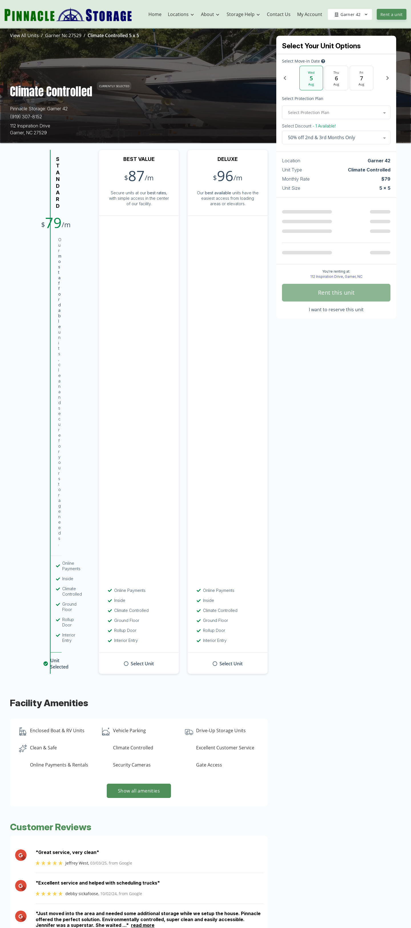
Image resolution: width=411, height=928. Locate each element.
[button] (39, 862)
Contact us (291, 763)
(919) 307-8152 (26, 116)
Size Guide (328, 919)
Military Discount (334, 874)
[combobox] (336, 112)
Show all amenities (139, 423)
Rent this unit (336, 292)
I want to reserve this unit (336, 309)
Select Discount (309, 126)
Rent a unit (391, 14)
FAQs (322, 896)
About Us (258, 852)
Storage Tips (330, 908)
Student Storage (334, 863)
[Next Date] (387, 78)
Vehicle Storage (333, 852)
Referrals (326, 885)
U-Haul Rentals (332, 841)
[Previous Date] (285, 78)
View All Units (24, 35)
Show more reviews (139, 592)
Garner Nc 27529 (63, 35)
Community (260, 863)
